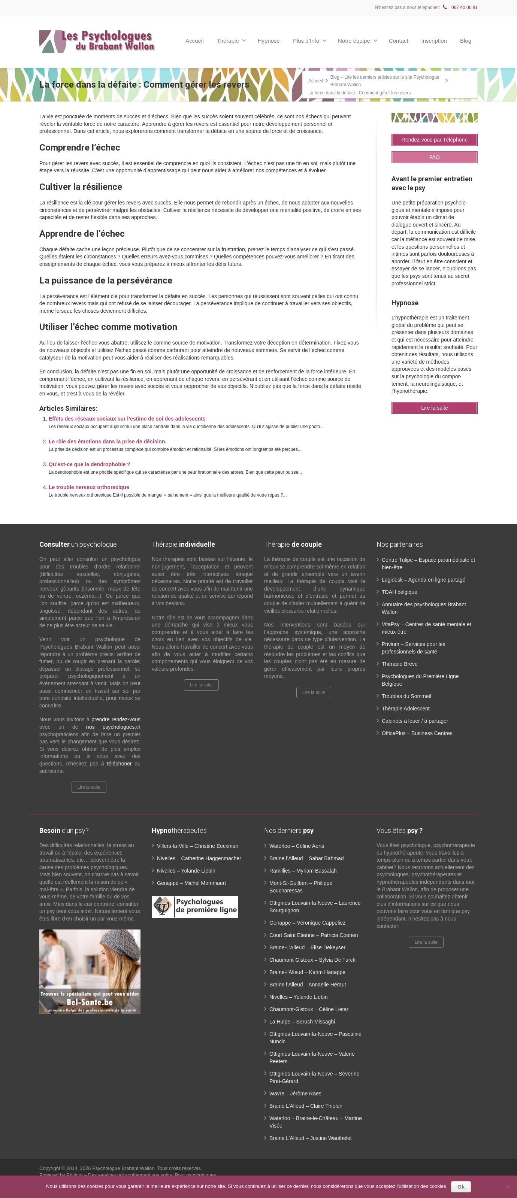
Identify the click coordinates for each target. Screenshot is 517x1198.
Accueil (194, 40)
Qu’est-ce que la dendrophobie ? (89, 464)
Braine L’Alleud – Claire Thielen (305, 1106)
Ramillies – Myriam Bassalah (303, 871)
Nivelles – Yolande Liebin (186, 871)
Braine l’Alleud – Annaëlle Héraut (307, 985)
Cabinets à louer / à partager (415, 721)
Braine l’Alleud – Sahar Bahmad (306, 858)
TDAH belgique (399, 592)
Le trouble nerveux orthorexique (89, 487)
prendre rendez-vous (115, 719)
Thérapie (232, 40)
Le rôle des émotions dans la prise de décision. (107, 442)
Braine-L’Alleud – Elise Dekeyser (307, 947)
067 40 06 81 (460, 7)
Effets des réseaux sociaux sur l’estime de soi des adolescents (127, 419)
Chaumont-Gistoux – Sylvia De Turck (312, 960)
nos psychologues (110, 727)
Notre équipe (358, 40)
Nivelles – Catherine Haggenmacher (199, 858)
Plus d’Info (310, 40)
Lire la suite (89, 787)
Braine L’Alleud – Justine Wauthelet (310, 1138)
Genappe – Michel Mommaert (191, 883)
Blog (465, 40)
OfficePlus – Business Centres (417, 733)
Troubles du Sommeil (406, 696)
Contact (398, 40)
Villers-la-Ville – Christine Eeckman (197, 846)
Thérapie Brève (400, 664)
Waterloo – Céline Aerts (296, 846)
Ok (461, 1187)
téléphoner (119, 764)
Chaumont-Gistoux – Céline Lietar (308, 1009)
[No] (507, 1187)
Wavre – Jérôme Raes (295, 1094)
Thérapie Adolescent (406, 709)
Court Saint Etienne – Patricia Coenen (313, 935)
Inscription (434, 40)
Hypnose (269, 40)
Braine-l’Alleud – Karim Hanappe (307, 972)
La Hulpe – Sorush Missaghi (302, 1022)
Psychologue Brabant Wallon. (124, 1168)
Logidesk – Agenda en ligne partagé (423, 580)
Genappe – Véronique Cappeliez (307, 923)
